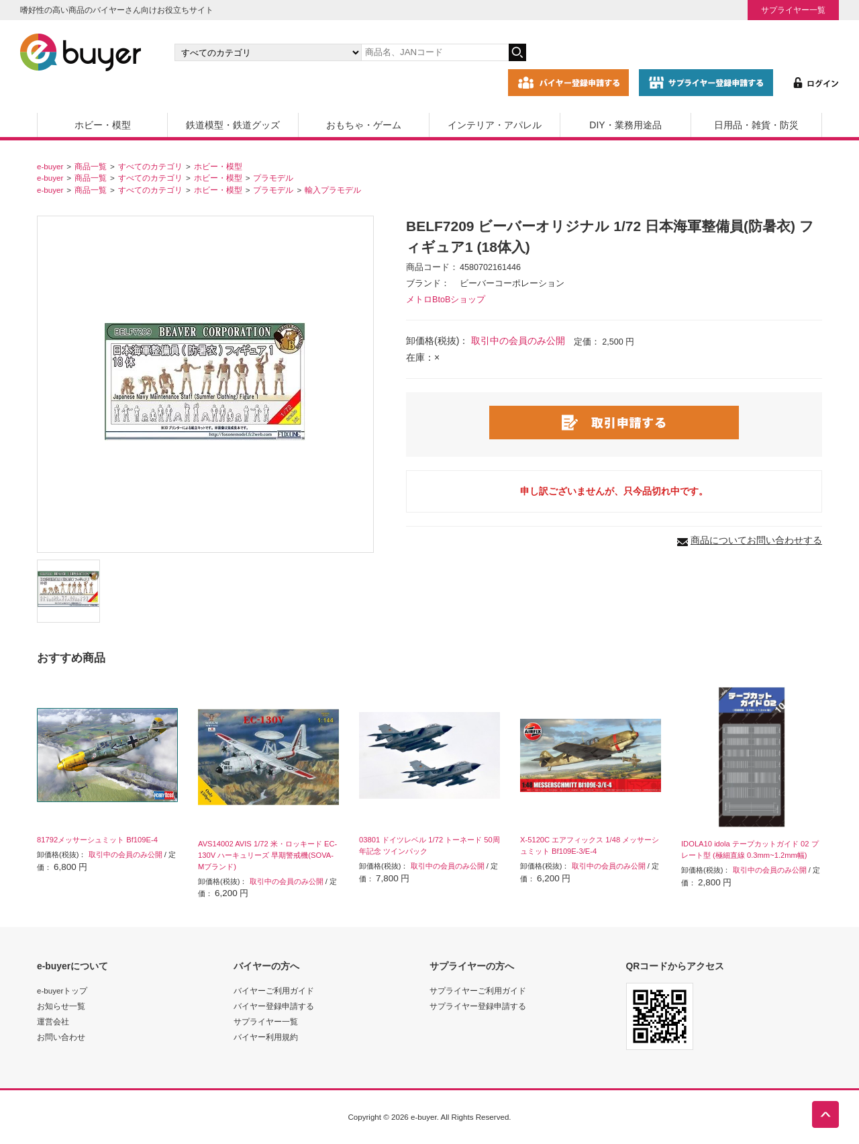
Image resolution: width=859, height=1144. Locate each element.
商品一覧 (90, 166)
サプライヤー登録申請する (478, 1006)
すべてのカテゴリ (150, 166)
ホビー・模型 (102, 125)
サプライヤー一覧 (793, 9)
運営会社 (53, 1021)
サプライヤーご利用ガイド (478, 990)
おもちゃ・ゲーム (363, 125)
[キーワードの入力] (435, 52)
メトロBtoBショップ (445, 299)
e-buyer (50, 166)
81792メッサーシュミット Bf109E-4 (97, 840)
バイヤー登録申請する (274, 1006)
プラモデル (273, 177)
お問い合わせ (61, 1036)
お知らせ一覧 (61, 1006)
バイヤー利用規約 (266, 1036)
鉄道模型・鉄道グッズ (233, 125)
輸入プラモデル (333, 189)
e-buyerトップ (62, 990)
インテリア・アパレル (495, 125)
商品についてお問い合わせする (756, 540)
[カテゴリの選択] (267, 52)
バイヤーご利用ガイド (274, 990)
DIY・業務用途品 (625, 125)
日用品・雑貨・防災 (756, 125)
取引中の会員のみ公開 (518, 340)
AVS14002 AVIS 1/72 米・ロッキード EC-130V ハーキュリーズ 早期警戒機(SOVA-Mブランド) (267, 855)
